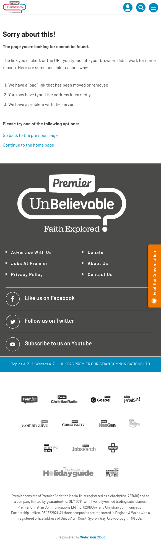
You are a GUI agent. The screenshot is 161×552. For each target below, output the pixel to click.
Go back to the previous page (30, 135)
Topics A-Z (20, 363)
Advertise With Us (31, 252)
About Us (98, 263)
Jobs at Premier (29, 263)
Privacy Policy (27, 274)
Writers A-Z (45, 363)
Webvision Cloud (93, 537)
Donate (96, 252)
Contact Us (100, 274)
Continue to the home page (28, 144)
